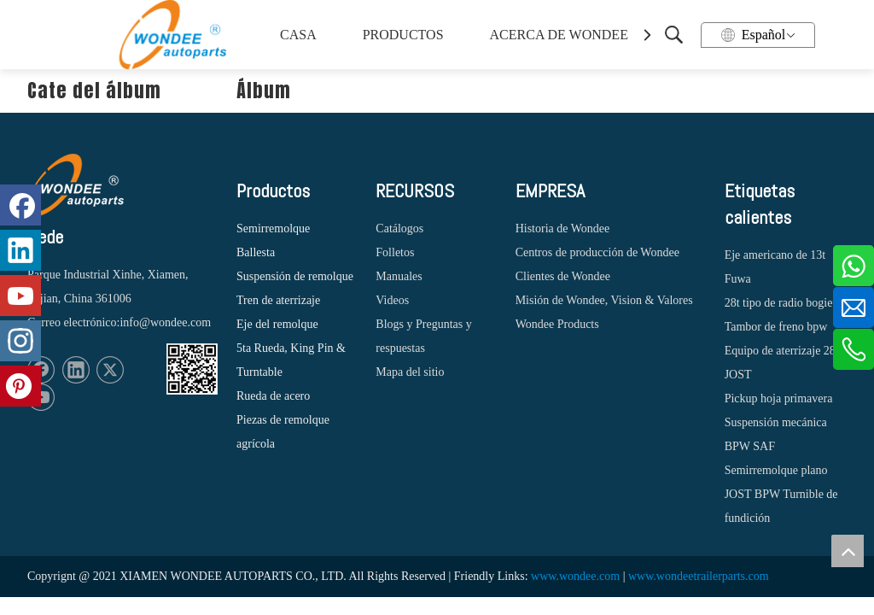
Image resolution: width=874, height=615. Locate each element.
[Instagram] (20, 340)
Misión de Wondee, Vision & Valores (604, 300)
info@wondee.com (165, 322)
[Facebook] (20, 205)
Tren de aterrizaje (278, 300)
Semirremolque (273, 228)
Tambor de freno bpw (776, 326)
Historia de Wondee (563, 228)
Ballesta (255, 252)
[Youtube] (20, 295)
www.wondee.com (575, 576)
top (847, 551)
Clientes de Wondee (563, 276)
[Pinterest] (20, 386)
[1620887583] (192, 369)
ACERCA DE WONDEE (556, 34)
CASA (298, 34)
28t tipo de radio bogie (779, 302)
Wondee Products (557, 324)
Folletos (395, 252)
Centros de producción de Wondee (597, 252)
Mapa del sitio (410, 372)
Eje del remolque (277, 324)
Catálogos (399, 228)
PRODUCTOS (403, 34)
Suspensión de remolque (294, 276)
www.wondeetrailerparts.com (698, 576)
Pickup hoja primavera (779, 398)
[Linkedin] (76, 370)
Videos (392, 300)
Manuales (399, 276)
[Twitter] (110, 370)
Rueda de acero (273, 396)
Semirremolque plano (776, 470)
